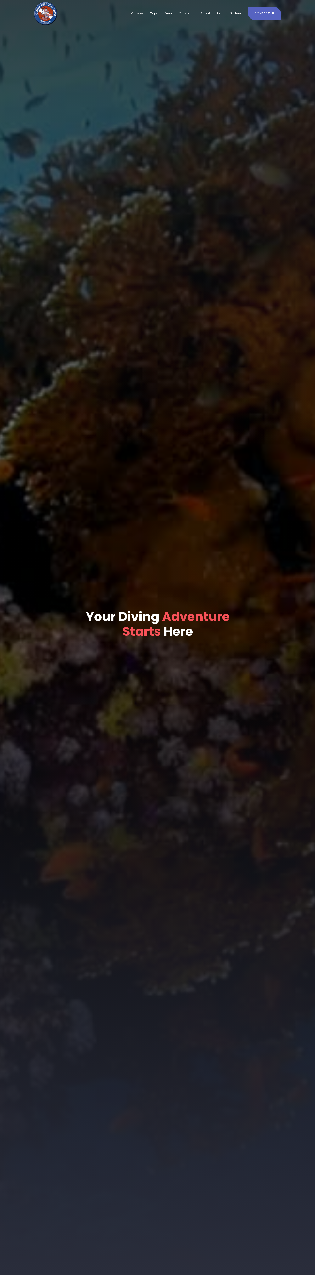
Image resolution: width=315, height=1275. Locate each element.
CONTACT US (264, 13)
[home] (45, 13)
